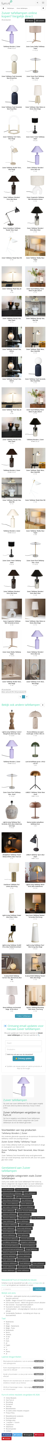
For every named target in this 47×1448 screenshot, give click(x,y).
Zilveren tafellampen (23, 1260)
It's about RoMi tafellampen (11, 1246)
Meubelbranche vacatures (14, 1416)
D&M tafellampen (24, 1218)
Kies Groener (10, 1305)
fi (6, 1347)
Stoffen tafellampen (23, 1270)
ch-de (8, 1337)
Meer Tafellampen (23, 1016)
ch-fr (7, 1339)
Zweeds (8, 1334)
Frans (7, 1324)
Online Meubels (11, 1398)
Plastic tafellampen (8, 1260)
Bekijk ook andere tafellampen (23, 705)
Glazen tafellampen (8, 1232)
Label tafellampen (23, 1267)
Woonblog (9, 1402)
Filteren (29, 21)
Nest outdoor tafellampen (10, 1207)
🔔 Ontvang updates (23, 1058)
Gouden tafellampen (9, 1267)
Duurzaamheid (11, 1418)
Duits (7, 1341)
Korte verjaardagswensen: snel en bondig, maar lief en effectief (23, 1369)
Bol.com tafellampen (27, 1207)
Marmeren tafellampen (9, 1218)
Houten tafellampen (9, 1270)
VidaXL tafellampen (24, 1214)
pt (6, 1343)
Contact (8, 1431)
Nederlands (10, 1322)
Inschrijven (39, 1289)
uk (6, 1349)
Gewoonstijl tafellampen (24, 1228)
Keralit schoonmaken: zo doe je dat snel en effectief (23, 1375)
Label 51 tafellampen (26, 1225)
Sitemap (8, 1406)
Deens (8, 1352)
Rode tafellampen (8, 1190)
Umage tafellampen (32, 1249)
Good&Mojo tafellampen (10, 1242)
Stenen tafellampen (27, 1204)
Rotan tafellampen (38, 1263)
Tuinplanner (10, 1425)
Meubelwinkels (11, 1409)
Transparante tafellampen (10, 1239)
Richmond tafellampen (28, 1246)
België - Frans (10, 1328)
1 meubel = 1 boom (12, 1422)
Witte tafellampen (23, 1235)
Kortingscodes (10, 1420)
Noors (8, 1332)
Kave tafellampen (27, 1200)
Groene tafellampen (24, 1256)
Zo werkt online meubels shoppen (17, 1411)
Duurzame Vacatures (13, 1307)
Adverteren (9, 1427)
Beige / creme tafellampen (10, 1204)
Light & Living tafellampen (23, 1197)
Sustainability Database (14, 1313)
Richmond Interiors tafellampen (12, 1193)
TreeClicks (9, 1296)
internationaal (26, 1307)
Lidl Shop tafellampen (9, 1256)
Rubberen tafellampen (9, 1214)
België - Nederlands (12, 1326)
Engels (8, 1345)
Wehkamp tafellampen (9, 1253)
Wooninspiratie (11, 1429)
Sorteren (40, 21)
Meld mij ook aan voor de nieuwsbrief (19, 1054)
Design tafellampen (38, 1218)
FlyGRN (8, 1300)
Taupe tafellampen (8, 1221)
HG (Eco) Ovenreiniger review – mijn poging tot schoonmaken (23, 1388)
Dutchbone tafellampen (10, 1263)
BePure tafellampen (23, 1221)
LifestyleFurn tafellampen (27, 1242)
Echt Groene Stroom (13, 1303)
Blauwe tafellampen (37, 1267)
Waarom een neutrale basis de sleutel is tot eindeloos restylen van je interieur (23, 1382)
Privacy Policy (10, 1413)
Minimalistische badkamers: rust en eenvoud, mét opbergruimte (23, 1362)
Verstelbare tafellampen (10, 1225)
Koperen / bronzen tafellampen (26, 1211)
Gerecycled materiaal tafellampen (13, 1249)
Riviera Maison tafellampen (11, 1200)
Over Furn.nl (10, 1400)
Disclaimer (9, 1404)
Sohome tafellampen (9, 1235)
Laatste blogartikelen (11, 1357)
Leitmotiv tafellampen (23, 1232)
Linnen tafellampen (22, 1190)
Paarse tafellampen (25, 1253)
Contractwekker (11, 1309)
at (6, 1354)
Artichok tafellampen (27, 1239)
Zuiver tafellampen (30, 1193)
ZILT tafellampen (8, 1197)
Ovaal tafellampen (25, 1263)
